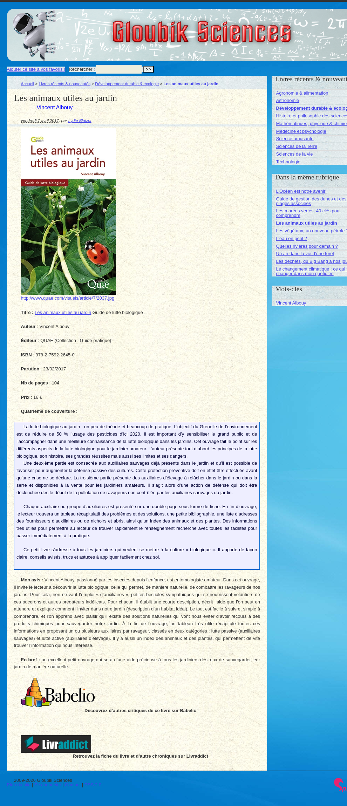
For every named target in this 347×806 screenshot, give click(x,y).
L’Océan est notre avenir (301, 191)
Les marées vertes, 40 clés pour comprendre (308, 213)
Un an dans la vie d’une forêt (305, 253)
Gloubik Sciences (241, 27)
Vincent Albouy (291, 303)
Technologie (288, 161)
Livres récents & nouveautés (64, 83)
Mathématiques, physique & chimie (311, 123)
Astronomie (287, 100)
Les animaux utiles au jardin (63, 312)
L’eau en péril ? (291, 238)
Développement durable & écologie (127, 83)
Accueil (27, 83)
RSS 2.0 (92, 784)
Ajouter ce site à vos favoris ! (36, 69)
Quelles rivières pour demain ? (307, 246)
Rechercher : (82, 69)
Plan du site (19, 784)
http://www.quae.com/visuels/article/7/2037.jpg (68, 298)
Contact (73, 784)
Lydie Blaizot (79, 120)
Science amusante (295, 138)
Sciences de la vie (294, 154)
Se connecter (47, 784)
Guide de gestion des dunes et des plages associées (311, 201)
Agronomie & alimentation (302, 93)
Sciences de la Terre (297, 146)
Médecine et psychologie (301, 131)
